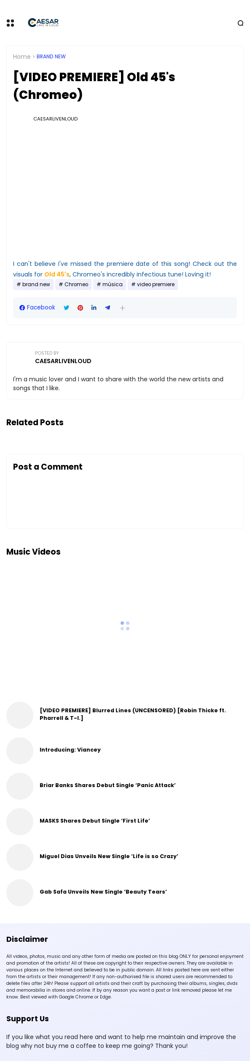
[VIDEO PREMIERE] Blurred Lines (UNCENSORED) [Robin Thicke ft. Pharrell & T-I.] (133, 714)
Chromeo (76, 284)
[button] (122, 308)
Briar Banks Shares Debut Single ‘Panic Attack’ (108, 785)
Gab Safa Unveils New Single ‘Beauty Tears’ (103, 891)
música (112, 284)
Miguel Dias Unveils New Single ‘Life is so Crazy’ (109, 856)
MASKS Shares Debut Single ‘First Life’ (95, 820)
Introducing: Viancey (70, 749)
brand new (51, 56)
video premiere (156, 284)
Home (22, 56)
